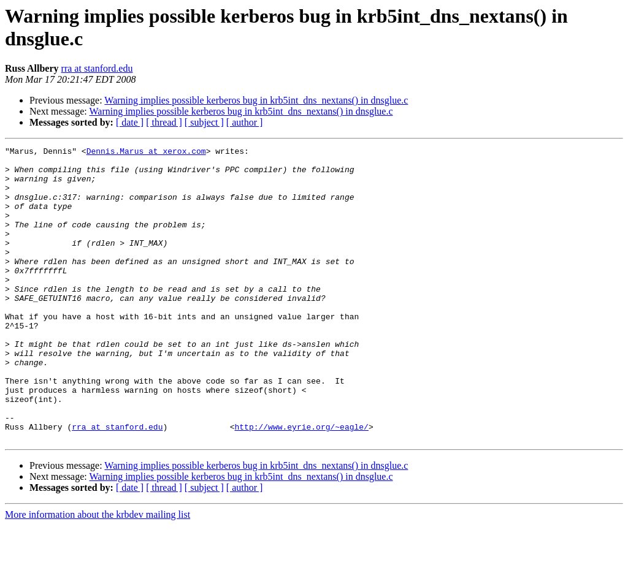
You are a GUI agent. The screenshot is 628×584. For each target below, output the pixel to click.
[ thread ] (164, 122)
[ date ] (130, 122)
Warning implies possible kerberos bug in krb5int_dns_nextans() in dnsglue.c (256, 100)
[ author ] (244, 122)
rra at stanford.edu (97, 68)
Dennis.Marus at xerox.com (146, 152)
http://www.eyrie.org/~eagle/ (301, 483)
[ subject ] (204, 122)
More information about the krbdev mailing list (97, 573)
